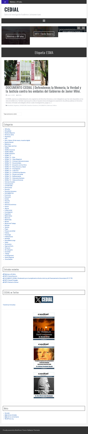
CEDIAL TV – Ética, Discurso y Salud (15, 167)
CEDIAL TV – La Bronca (11, 170)
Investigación (9, 212)
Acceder (7, 413)
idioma (7, 208)
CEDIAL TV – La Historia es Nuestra (15, 172)
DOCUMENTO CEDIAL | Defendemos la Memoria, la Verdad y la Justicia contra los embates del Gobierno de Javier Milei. (43, 89)
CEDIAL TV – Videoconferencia (14, 180)
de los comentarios (12, 417)
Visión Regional (9, 257)
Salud (6, 242)
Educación (8, 197)
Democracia (8, 187)
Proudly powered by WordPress (12, 430)
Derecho (7, 189)
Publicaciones (9, 236)
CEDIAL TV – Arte (10, 157)
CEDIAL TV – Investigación (12, 168)
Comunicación (9, 184)
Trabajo (7, 253)
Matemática (8, 216)
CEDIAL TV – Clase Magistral (13, 159)
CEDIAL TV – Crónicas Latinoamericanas (17, 161)
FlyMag (29, 430)
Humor (7, 206)
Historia (7, 202)
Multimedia (8, 219)
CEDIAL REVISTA (10, 153)
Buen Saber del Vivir (11, 146)
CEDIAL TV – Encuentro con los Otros (16, 165)
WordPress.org (9, 419)
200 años (7, 129)
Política (55, 105)
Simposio (7, 248)
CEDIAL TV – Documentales (13, 163)
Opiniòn (7, 227)
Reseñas (7, 238)
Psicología (8, 235)
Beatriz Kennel (9, 142)
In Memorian (8, 210)
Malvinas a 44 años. (16, 2)
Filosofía (7, 201)
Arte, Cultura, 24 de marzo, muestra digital (17, 140)
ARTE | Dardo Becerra (44, 34)
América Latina (9, 135)
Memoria (49, 105)
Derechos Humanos (32, 105)
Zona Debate (8, 259)
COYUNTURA (23, 105)
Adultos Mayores (10, 133)
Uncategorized (9, 255)
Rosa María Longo (10, 240)
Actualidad (10, 105)
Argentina (16, 105)
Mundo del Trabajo (10, 223)
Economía (8, 195)
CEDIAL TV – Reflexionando (13, 176)
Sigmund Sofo (9, 246)
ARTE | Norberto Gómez (11, 282)
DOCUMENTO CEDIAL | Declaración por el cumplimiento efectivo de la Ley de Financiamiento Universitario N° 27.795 (72, 37)
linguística (8, 214)
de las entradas (11, 415)
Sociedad (7, 252)
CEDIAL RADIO (9, 151)
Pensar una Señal (10, 231)
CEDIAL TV (8, 155)
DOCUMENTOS (43, 105)
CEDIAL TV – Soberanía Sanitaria (14, 178)
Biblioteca (8, 144)
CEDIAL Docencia (10, 150)
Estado (7, 199)
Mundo (7, 221)
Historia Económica (10, 204)
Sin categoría (9, 250)
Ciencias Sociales (10, 182)
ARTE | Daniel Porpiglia (11, 280)
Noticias (7, 225)
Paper (6, 229)
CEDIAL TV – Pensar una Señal (14, 174)
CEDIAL (11, 9)
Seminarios (8, 244)
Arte (6, 138)
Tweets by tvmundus (9, 305)
